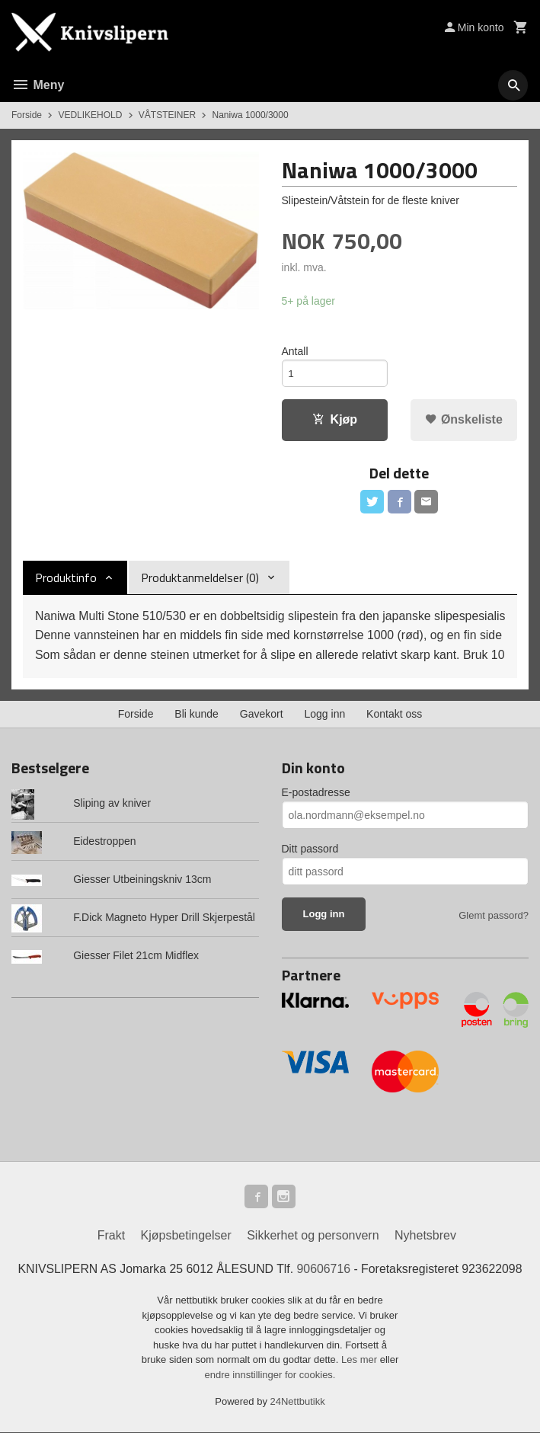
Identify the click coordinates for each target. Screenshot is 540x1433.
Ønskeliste (463, 420)
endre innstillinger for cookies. (270, 1375)
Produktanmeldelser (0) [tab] (200, 579)
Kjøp (335, 420)
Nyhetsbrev (425, 1236)
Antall (295, 351)
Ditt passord (310, 849)
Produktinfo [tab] (66, 579)
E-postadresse (316, 792)
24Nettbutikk (297, 1403)
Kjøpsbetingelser (186, 1236)
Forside (26, 115)
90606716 (324, 1269)
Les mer (360, 1361)
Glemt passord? (494, 915)
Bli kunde (196, 714)
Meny (37, 84)
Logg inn (325, 714)
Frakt (111, 1236)
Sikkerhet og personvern (313, 1236)
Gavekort (261, 714)
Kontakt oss (394, 714)
